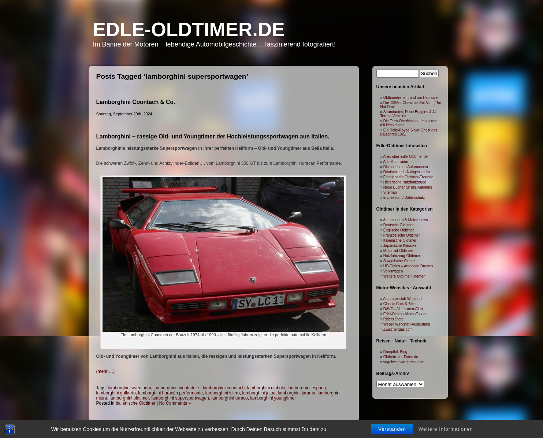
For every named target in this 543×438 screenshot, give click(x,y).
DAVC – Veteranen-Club (403, 309)
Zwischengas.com (398, 329)
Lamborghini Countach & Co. (135, 102)
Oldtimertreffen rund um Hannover (411, 98)
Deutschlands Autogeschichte (407, 172)
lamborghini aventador (129, 387)
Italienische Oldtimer (136, 403)
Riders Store (393, 319)
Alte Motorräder (395, 162)
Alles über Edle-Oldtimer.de (405, 157)
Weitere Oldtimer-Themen (404, 276)
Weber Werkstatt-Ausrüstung (406, 324)
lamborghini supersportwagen (180, 398)
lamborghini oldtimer (129, 398)
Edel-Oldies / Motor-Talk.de (405, 314)
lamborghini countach (224, 387)
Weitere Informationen (446, 430)
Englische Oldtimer (398, 230)
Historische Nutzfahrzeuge (404, 182)
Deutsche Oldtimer (398, 225)
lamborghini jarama (296, 393)
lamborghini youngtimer (273, 398)
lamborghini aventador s (176, 387)
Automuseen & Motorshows (405, 220)
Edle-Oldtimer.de (189, 29)
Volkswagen (393, 271)
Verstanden (392, 430)
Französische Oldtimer (401, 235)
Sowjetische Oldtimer (400, 261)
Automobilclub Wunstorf (402, 299)
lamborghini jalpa (258, 393)
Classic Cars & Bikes (400, 304)
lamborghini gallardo (116, 393)
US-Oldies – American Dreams (408, 266)
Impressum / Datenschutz (404, 198)
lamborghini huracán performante (170, 393)
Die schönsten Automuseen (405, 167)
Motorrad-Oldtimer (398, 251)
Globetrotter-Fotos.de (400, 357)
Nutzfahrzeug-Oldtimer (401, 256)
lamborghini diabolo (266, 387)
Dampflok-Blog (395, 352)
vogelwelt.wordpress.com (403, 362)
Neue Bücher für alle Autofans (407, 187)
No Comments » (175, 403)
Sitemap (390, 192)
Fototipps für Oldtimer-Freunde (408, 177)
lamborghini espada (307, 387)
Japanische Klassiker (400, 246)
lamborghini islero (222, 393)
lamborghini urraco (229, 398)
